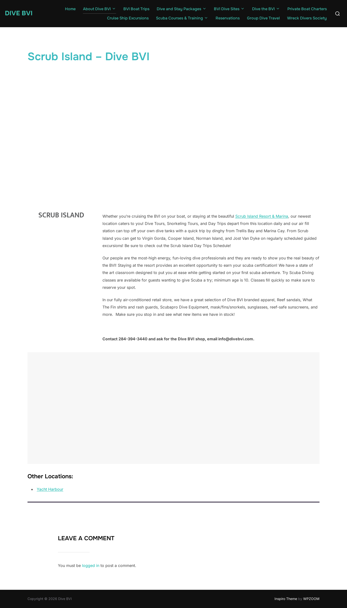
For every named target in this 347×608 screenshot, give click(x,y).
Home (70, 8)
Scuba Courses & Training (182, 18)
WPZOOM (311, 599)
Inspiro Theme (285, 599)
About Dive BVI (99, 8)
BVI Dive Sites (229, 8)
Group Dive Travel (263, 18)
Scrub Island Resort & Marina (261, 216)
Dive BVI (19, 13)
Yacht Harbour (50, 489)
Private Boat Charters (307, 8)
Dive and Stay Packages (182, 8)
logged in (90, 565)
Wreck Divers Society (307, 18)
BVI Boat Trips (136, 8)
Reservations (228, 18)
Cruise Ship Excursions (128, 18)
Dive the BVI (266, 8)
